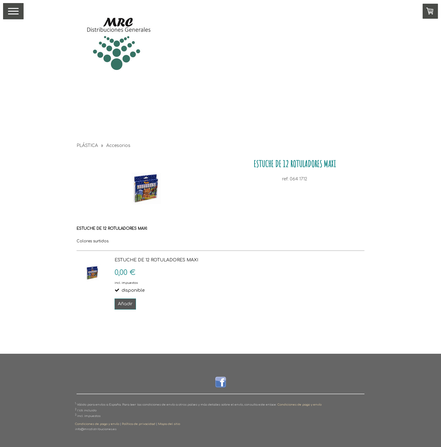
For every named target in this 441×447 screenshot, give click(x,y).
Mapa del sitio (169, 424)
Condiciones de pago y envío (299, 405)
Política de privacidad (138, 424)
